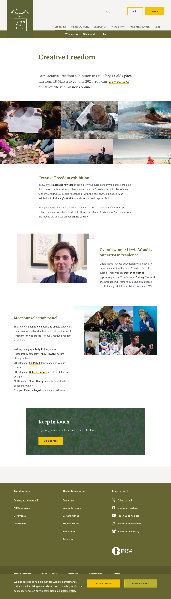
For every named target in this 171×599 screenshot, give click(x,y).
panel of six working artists (45, 326)
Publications (69, 531)
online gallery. (80, 216)
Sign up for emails (72, 507)
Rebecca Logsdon (33, 390)
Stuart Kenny (36, 381)
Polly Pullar (41, 349)
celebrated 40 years (62, 184)
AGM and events (22, 507)
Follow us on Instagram (129, 523)
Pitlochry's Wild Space (114, 76)
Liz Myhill (34, 363)
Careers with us (71, 515)
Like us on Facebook (128, 507)
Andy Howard (48, 353)
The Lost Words (71, 523)
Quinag (140, 277)
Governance (20, 515)
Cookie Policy (68, 590)
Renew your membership (26, 500)
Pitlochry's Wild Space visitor (69, 198)
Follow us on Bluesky (128, 531)
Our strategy (20, 523)
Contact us (68, 500)
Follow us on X (125, 500)
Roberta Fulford (38, 372)
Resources (68, 539)
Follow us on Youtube (128, 515)
